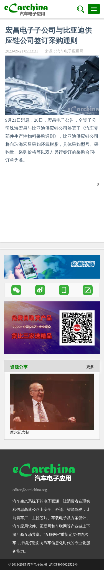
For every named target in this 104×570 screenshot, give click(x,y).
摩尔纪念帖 (19, 432)
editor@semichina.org (29, 490)
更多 (90, 367)
